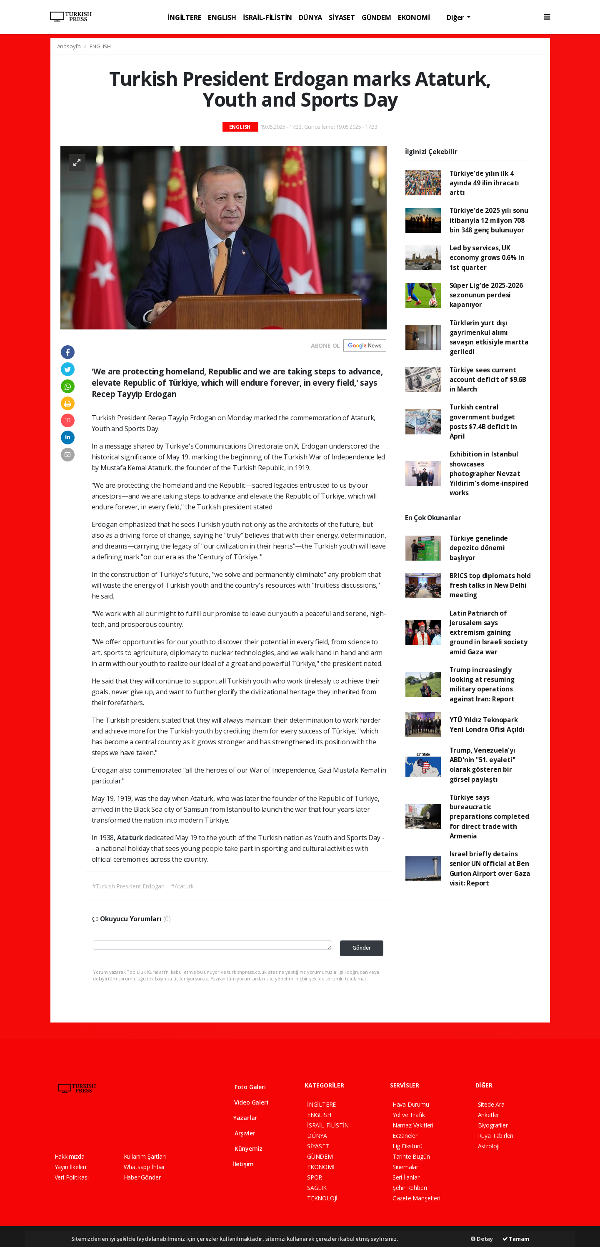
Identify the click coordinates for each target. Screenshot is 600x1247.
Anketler (488, 1115)
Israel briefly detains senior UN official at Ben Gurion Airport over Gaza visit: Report (490, 868)
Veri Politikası (72, 1177)
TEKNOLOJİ (322, 1198)
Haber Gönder (142, 1177)
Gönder (361, 947)
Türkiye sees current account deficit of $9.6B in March (488, 379)
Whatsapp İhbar (144, 1167)
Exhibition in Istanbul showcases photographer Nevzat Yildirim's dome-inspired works (489, 473)
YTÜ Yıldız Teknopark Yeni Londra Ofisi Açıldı (487, 724)
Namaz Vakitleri (412, 1125)
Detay (482, 1238)
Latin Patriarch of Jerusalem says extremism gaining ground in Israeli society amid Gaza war (489, 632)
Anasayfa (69, 46)
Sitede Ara (491, 1104)
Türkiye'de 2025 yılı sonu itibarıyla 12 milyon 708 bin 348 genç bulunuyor (489, 220)
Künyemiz (242, 1148)
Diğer (456, 17)
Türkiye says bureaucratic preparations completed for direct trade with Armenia (489, 816)
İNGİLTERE (184, 17)
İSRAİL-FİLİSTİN (267, 17)
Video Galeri (245, 1102)
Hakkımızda (70, 1156)
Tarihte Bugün (411, 1156)
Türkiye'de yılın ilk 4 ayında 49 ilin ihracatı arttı (485, 183)
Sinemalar (405, 1167)
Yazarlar (239, 1118)
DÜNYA (310, 17)
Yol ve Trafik (408, 1115)
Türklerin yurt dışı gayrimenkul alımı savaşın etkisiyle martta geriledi (489, 337)
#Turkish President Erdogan (128, 886)
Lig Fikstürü (407, 1146)
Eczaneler (405, 1136)
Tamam (515, 1238)
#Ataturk (182, 886)
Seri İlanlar (406, 1177)
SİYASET (342, 17)
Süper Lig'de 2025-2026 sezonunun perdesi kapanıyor (486, 295)
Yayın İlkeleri (70, 1167)
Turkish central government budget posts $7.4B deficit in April (483, 421)
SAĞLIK (317, 1188)
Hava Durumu (410, 1104)
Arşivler (238, 1133)
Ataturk (131, 837)
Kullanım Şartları (145, 1156)
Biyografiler (493, 1125)
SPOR (314, 1177)
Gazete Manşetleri (416, 1198)
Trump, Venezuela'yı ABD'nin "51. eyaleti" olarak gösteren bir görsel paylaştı (482, 765)
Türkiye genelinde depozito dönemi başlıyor (479, 548)
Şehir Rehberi (409, 1188)
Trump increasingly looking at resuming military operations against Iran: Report (482, 684)
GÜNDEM (376, 17)
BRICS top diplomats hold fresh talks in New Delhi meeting (490, 585)
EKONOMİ (414, 17)
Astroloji (489, 1146)
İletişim (238, 1164)
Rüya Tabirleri (495, 1136)
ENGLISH (222, 17)
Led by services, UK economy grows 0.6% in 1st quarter (487, 257)
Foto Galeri (244, 1087)
